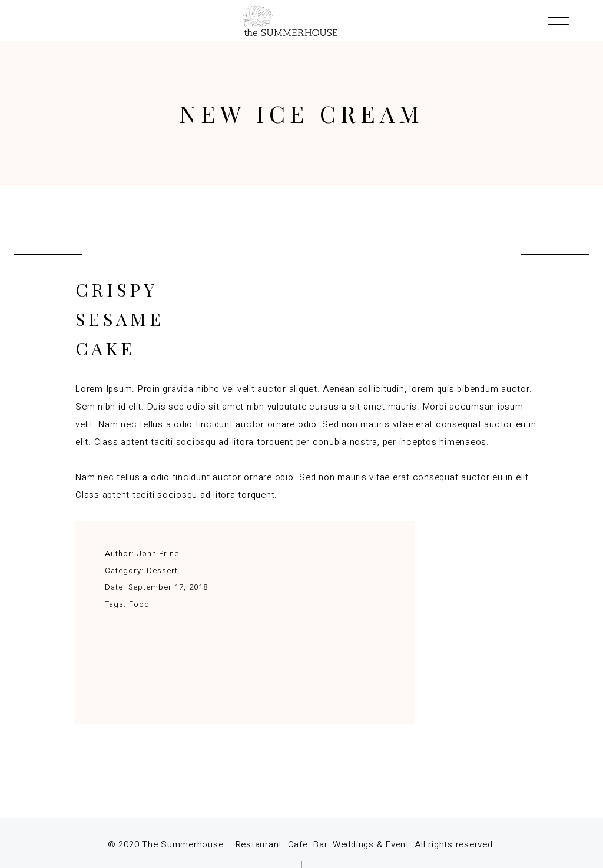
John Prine (158, 553)
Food (139, 604)
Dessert (162, 570)
